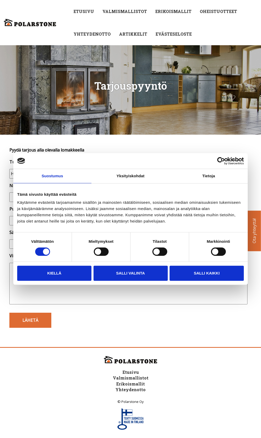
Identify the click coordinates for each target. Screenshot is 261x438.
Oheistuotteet (218, 11)
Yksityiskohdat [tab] (130, 176)
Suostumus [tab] (52, 176)
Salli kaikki (207, 273)
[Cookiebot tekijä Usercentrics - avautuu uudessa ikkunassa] (221, 161)
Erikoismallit (173, 11)
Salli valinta (130, 273)
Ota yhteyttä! (254, 231)
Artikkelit (133, 34)
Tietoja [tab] (208, 176)
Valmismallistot (124, 11)
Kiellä (54, 273)
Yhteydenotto (92, 34)
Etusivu (83, 11)
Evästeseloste (174, 34)
